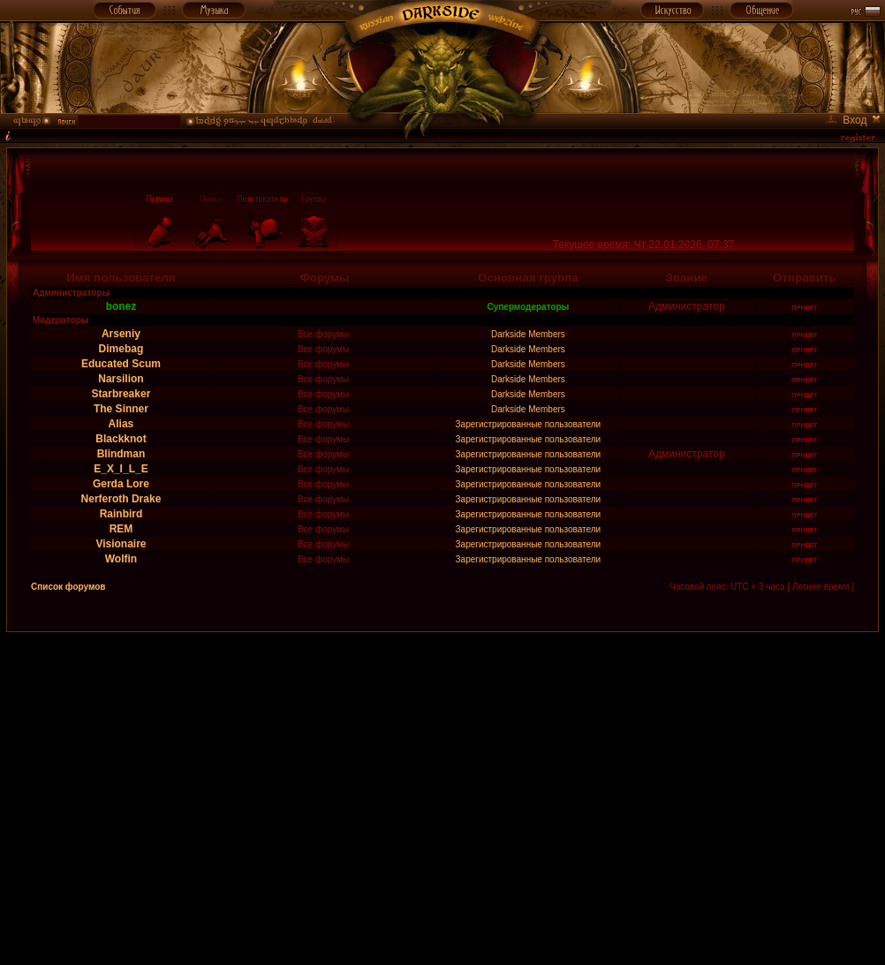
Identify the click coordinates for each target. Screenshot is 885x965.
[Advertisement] (165, 797)
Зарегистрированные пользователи (528, 424)
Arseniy (121, 334)
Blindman (121, 454)
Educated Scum (121, 364)
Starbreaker (121, 394)
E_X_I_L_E (121, 469)
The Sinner (121, 409)
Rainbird (121, 514)
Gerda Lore (121, 484)
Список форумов (68, 587)
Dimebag (121, 349)
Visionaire (120, 544)
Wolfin (121, 559)
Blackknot (120, 439)
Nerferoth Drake (121, 499)
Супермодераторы (529, 307)
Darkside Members (528, 334)
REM (121, 529)
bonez (121, 306)
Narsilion (120, 379)
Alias (121, 424)
